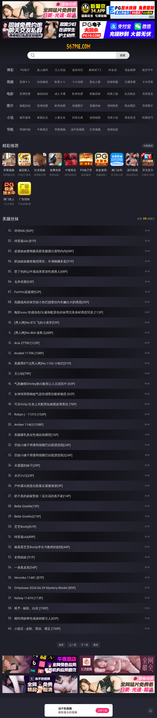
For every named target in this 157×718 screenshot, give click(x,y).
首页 (61, 644)
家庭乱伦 (42, 117)
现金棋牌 (130, 70)
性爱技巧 (147, 117)
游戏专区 (77, 70)
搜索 (122, 55)
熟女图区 (130, 105)
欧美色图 (60, 105)
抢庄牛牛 (147, 70)
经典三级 (112, 94)
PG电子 (24, 70)
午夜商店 (42, 129)
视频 (10, 81)
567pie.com (78, 46)
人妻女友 (60, 117)
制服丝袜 (95, 94)
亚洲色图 (42, 105)
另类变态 (147, 94)
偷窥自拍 (25, 105)
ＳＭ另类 (147, 82)
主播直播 (130, 82)
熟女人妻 (95, 82)
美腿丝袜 (95, 105)
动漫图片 (77, 105)
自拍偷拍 (42, 82)
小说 (10, 117)
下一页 (84, 644)
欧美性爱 (77, 94)
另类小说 (112, 117)
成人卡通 (60, 94)
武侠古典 (77, 117)
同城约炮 (25, 129)
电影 (10, 93)
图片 (10, 105)
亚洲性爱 (25, 94)
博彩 (10, 70)
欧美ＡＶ (60, 82)
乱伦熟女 (130, 94)
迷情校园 (95, 117)
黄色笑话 (130, 117)
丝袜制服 (112, 82)
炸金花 (113, 70)
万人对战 (60, 70)
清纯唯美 (112, 105)
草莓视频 (60, 129)
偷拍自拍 (42, 94)
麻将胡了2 (95, 70)
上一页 (72, 644)
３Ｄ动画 (77, 82)
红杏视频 (95, 129)
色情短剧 (112, 129)
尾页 (95, 644)
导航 (10, 129)
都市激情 (25, 117)
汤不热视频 (77, 129)
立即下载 (102, 710)
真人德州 (42, 70)
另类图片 (147, 105)
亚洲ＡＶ (25, 82)
